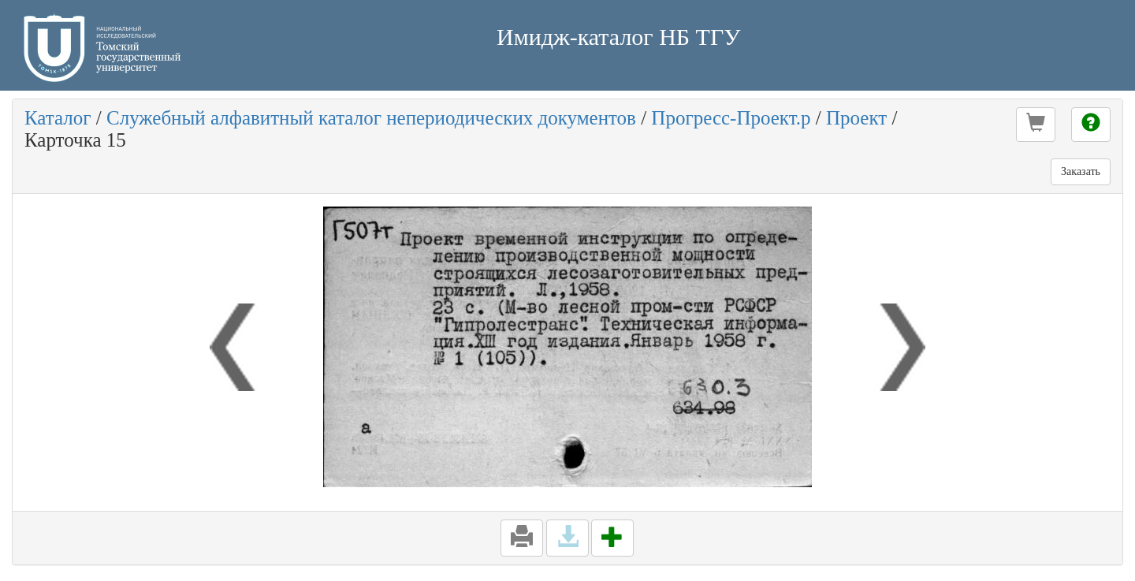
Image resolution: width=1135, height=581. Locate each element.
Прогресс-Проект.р (730, 117)
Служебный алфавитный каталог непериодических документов (371, 117)
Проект (856, 117)
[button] (1035, 124)
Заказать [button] (1080, 171)
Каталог (57, 117)
